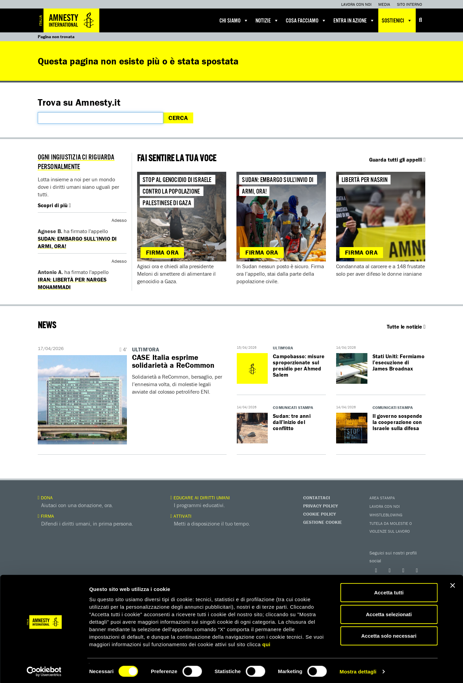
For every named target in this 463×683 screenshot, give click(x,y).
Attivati (181, 516)
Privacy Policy (320, 506)
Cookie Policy (319, 514)
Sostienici (397, 20)
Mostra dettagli (358, 669)
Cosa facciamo (306, 20)
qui (266, 642)
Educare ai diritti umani (200, 498)
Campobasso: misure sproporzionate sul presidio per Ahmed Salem (299, 365)
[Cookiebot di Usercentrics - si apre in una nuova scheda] (44, 670)
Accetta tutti (389, 590)
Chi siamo (234, 20)
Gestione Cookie (322, 522)
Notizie (267, 20)
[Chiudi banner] (452, 583)
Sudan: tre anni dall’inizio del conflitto (292, 422)
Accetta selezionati (389, 612)
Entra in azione (354, 20)
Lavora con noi (356, 4)
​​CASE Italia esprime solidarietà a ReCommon (173, 361)
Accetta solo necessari (389, 634)
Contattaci (316, 498)
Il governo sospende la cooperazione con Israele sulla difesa (398, 422)
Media (384, 4)
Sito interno (409, 4)
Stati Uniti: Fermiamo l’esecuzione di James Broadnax (399, 362)
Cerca (178, 118)
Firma (46, 516)
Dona (45, 498)
